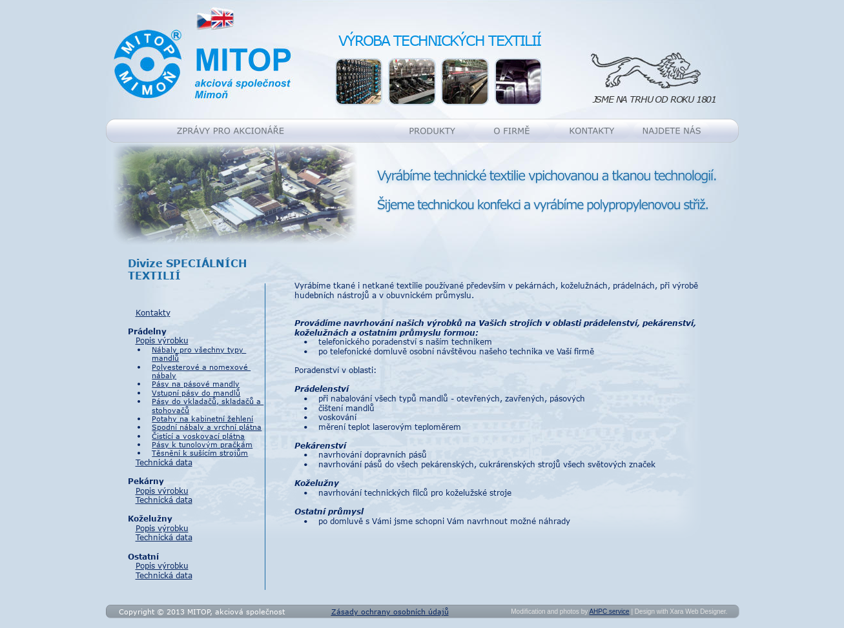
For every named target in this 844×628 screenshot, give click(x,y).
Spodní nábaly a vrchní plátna (207, 427)
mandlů (165, 358)
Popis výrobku (162, 340)
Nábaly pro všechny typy (199, 349)
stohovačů (170, 410)
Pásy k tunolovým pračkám (202, 444)
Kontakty (153, 312)
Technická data (164, 462)
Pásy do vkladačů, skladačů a (207, 401)
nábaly (164, 375)
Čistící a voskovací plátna (198, 436)
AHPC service (609, 611)
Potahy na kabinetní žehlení (202, 418)
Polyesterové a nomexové (201, 367)
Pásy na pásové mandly (196, 384)
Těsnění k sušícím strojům (200, 453)
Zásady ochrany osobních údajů (390, 611)
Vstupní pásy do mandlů (196, 393)
